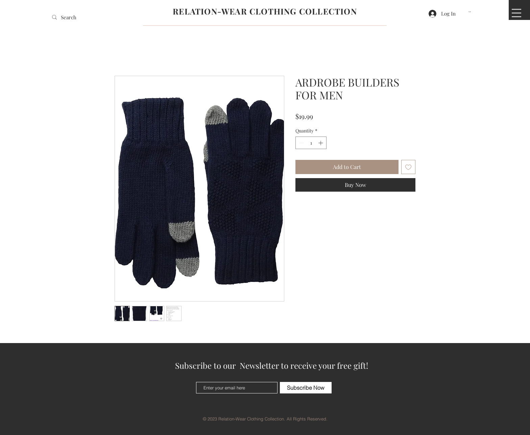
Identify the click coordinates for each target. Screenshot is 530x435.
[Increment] (321, 143)
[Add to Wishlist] (408, 167)
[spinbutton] (311, 143)
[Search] (71, 17)
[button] (471, 12)
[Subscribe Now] (306, 387)
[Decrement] (300, 143)
